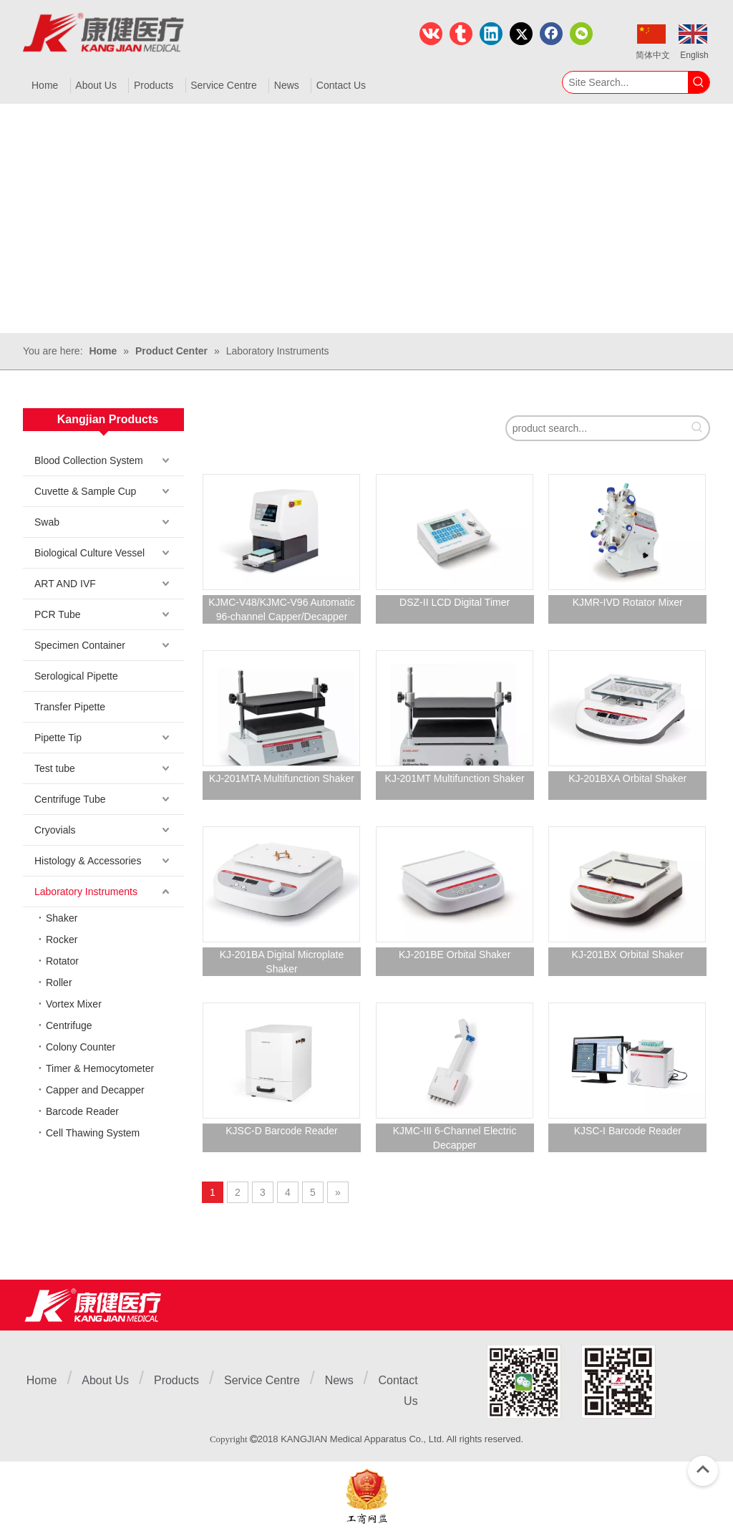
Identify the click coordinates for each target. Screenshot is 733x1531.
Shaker (61, 918)
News (339, 1380)
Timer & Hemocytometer (100, 1068)
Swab (46, 522)
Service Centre (262, 1380)
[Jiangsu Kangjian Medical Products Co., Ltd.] (92, 1305)
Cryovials (55, 830)
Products (176, 1380)
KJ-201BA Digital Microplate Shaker (282, 962)
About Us (105, 1380)
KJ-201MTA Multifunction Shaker (281, 778)
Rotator (62, 961)
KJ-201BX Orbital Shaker (628, 954)
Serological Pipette (76, 676)
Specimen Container (79, 645)
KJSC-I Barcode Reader (627, 1130)
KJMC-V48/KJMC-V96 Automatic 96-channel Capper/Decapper (281, 609)
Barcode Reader (82, 1111)
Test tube (54, 768)
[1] (571, 1382)
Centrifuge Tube (70, 799)
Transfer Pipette (69, 707)
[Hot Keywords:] (698, 82)
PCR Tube (57, 614)
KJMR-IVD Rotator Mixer (628, 602)
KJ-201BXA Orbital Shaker (627, 778)
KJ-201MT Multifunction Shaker (455, 778)
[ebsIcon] (367, 1496)
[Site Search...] (625, 82)
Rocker (61, 939)
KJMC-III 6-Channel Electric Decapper (455, 1138)
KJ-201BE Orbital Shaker (454, 954)
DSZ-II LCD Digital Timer (454, 602)
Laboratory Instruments (85, 891)
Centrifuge (69, 1025)
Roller (59, 982)
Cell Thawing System (93, 1133)
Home (41, 1380)
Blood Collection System (88, 460)
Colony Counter (80, 1047)
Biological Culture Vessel (89, 553)
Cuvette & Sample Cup (85, 491)
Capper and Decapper (95, 1090)
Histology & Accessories (87, 860)
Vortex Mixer (74, 1004)
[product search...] (596, 428)
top (702, 1469)
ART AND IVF (65, 583)
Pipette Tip (58, 737)
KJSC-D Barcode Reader (281, 1130)
